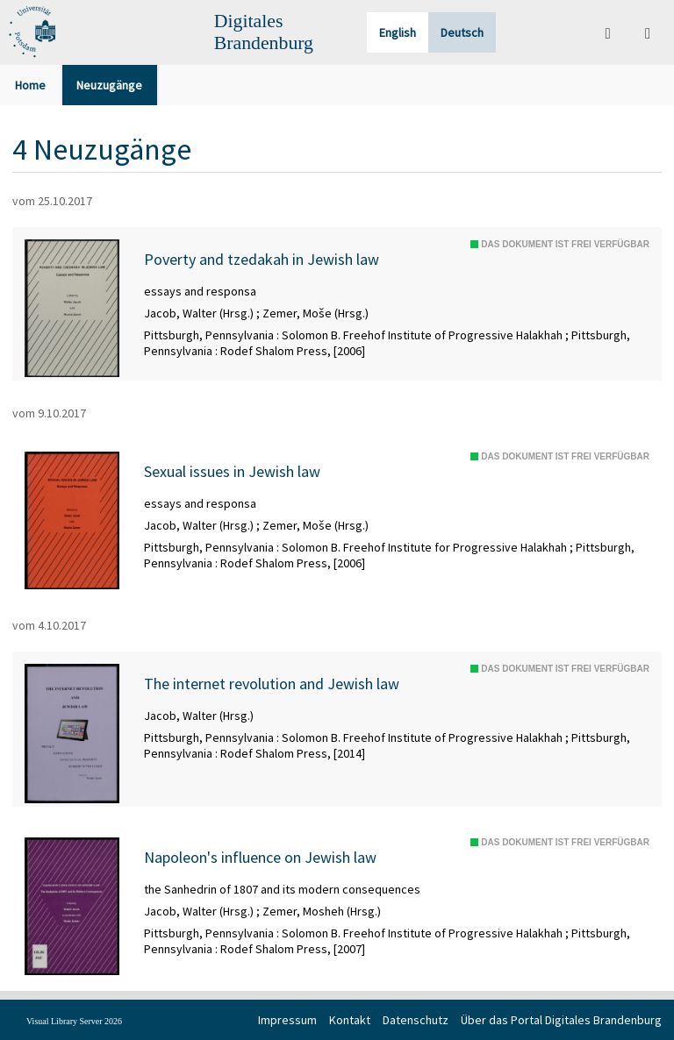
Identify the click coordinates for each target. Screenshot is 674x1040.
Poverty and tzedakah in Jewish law (261, 259)
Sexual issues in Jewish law (232, 471)
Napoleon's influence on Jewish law (260, 857)
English (397, 32)
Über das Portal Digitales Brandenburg (561, 1020)
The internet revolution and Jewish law (271, 684)
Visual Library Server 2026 (74, 1021)
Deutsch (462, 32)
